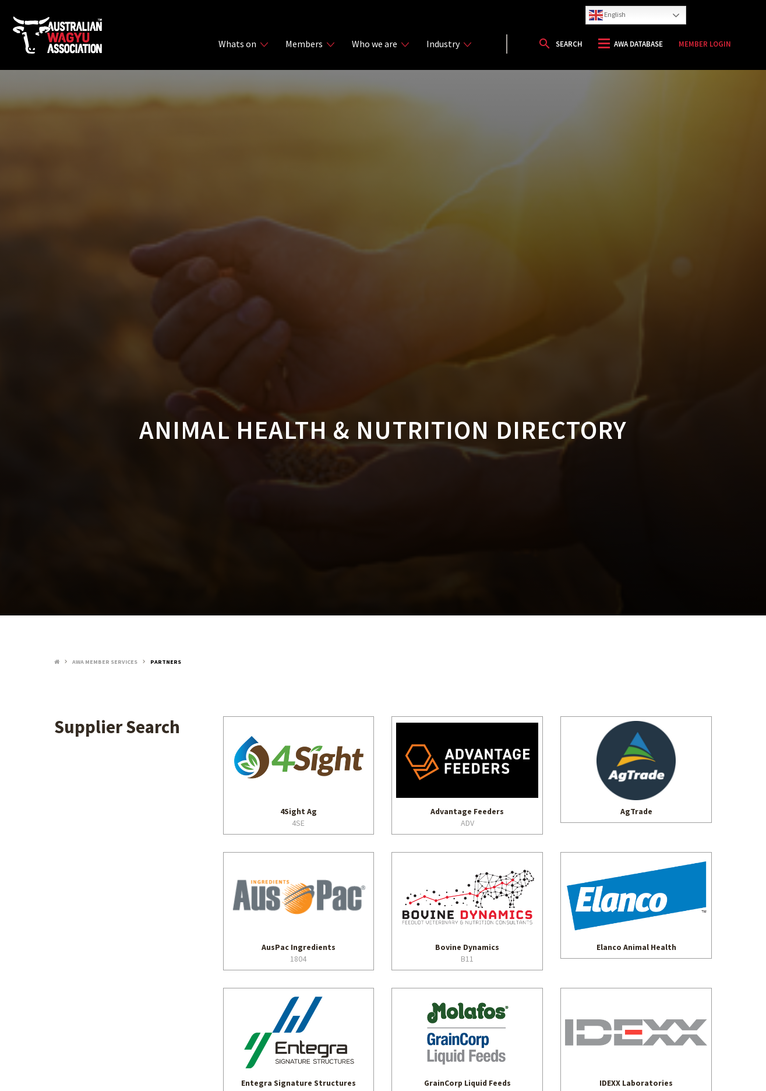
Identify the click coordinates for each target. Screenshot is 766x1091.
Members (309, 44)
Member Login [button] (705, 44)
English (607, 15)
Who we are (380, 44)
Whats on (243, 44)
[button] (560, 44)
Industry (448, 44)
